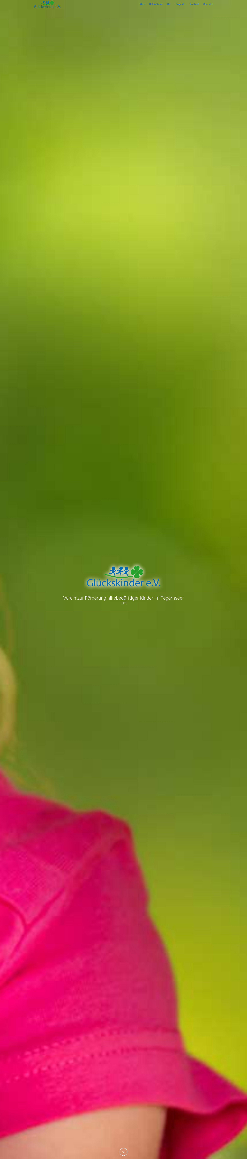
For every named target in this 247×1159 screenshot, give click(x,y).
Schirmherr (155, 8)
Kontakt (194, 8)
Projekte (180, 8)
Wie (169, 8)
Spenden (208, 8)
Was (142, 8)
